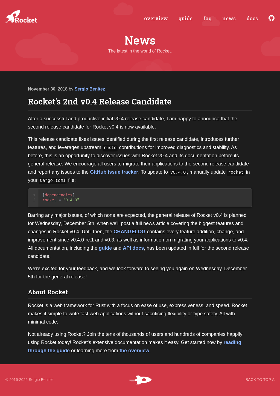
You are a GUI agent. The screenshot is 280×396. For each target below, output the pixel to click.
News (140, 40)
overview (156, 18)
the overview (134, 350)
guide (185, 18)
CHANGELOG (129, 231)
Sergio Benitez (90, 89)
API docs (133, 248)
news (229, 18)
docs (252, 18)
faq (207, 18)
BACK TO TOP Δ (260, 379)
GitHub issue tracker (114, 172)
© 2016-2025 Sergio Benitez (29, 379)
